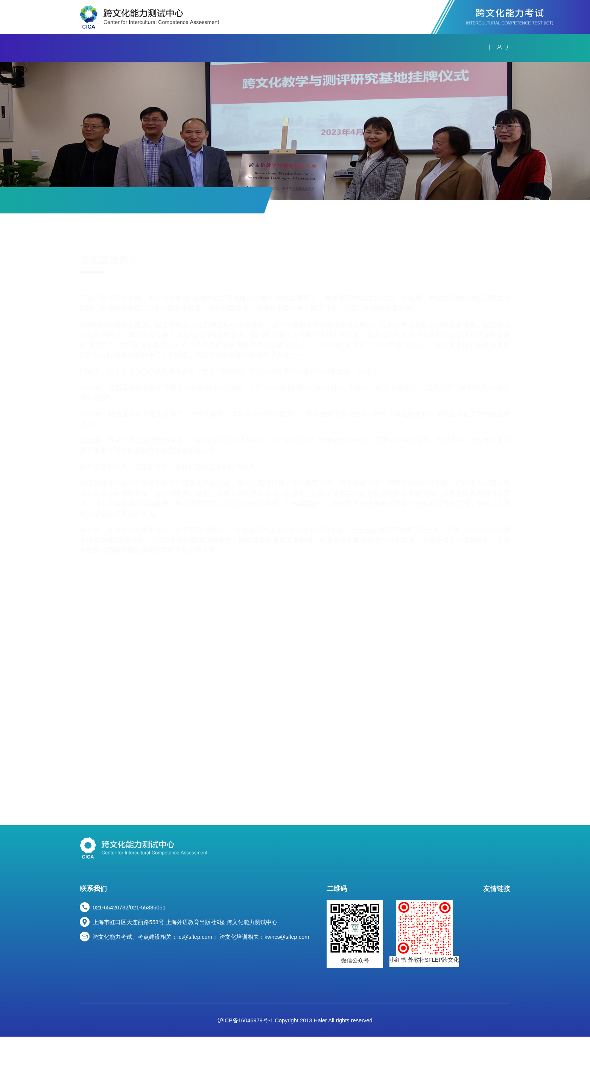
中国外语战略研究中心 (462, 945)
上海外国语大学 (453, 935)
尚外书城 (445, 1014)
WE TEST (446, 1004)
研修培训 (280, 47)
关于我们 (93, 47)
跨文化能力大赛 (233, 47)
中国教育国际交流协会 (462, 925)
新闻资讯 (130, 47)
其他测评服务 (161, 200)
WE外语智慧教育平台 (461, 984)
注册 (503, 48)
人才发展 (426, 47)
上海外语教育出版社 (459, 974)
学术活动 (317, 47)
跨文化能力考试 (177, 47)
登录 (484, 48)
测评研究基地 (216, 200)
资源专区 (390, 47)
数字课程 (353, 47)
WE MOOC (447, 994)
